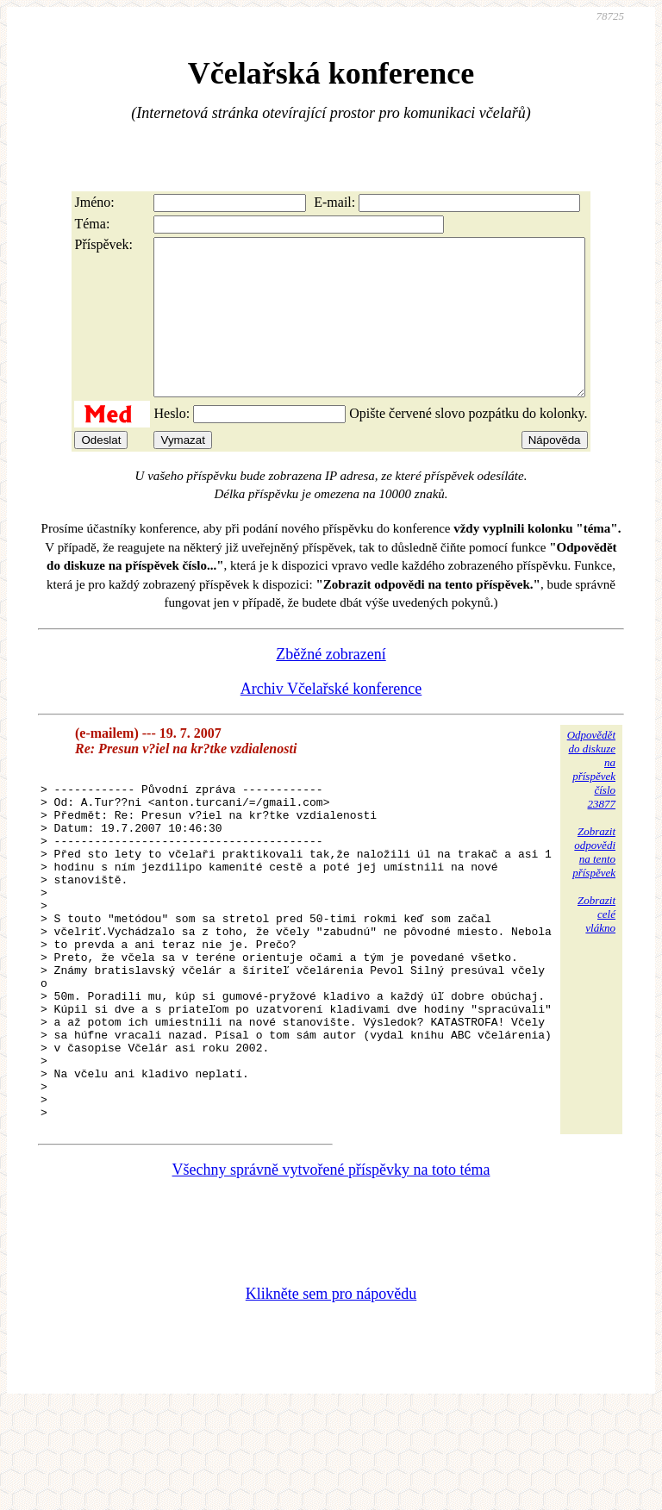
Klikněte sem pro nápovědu (331, 1394)
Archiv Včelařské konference (331, 719)
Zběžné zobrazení (330, 685)
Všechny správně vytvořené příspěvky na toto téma (331, 1270)
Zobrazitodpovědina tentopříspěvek (593, 883)
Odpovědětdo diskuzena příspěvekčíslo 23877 (591, 800)
